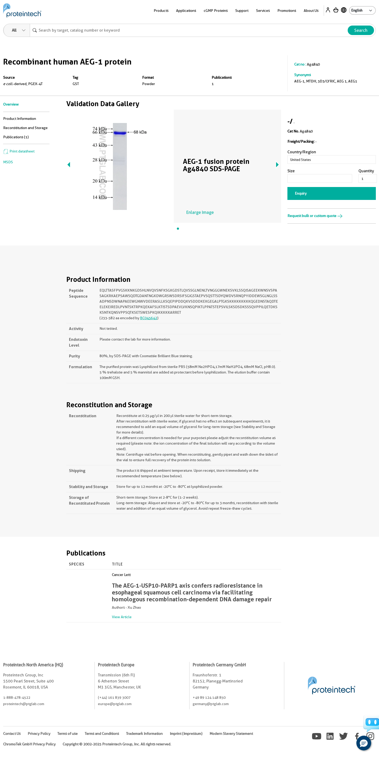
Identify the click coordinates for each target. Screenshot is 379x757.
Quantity (366, 171)
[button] (363, 743)
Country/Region (301, 152)
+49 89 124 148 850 (209, 697)
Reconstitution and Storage (25, 128)
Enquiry (301, 193)
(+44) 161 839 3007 (114, 697)
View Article (122, 617)
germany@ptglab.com (211, 704)
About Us (311, 10)
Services (263, 10)
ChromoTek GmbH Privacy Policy (29, 744)
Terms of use (67, 733)
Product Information (19, 118)
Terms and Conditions (102, 733)
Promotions (286, 10)
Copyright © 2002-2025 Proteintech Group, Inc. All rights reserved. (117, 744)
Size (291, 171)
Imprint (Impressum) (186, 733)
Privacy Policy (39, 733)
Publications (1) (16, 137)
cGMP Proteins (216, 10)
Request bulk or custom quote (315, 216)
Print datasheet (18, 151)
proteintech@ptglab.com (23, 704)
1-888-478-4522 (16, 697)
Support (241, 10)
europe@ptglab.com (115, 704)
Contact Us (12, 733)
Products (161, 10)
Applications (186, 10)
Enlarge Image (200, 212)
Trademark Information (144, 733)
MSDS (8, 162)
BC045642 (148, 318)
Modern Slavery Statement (231, 733)
